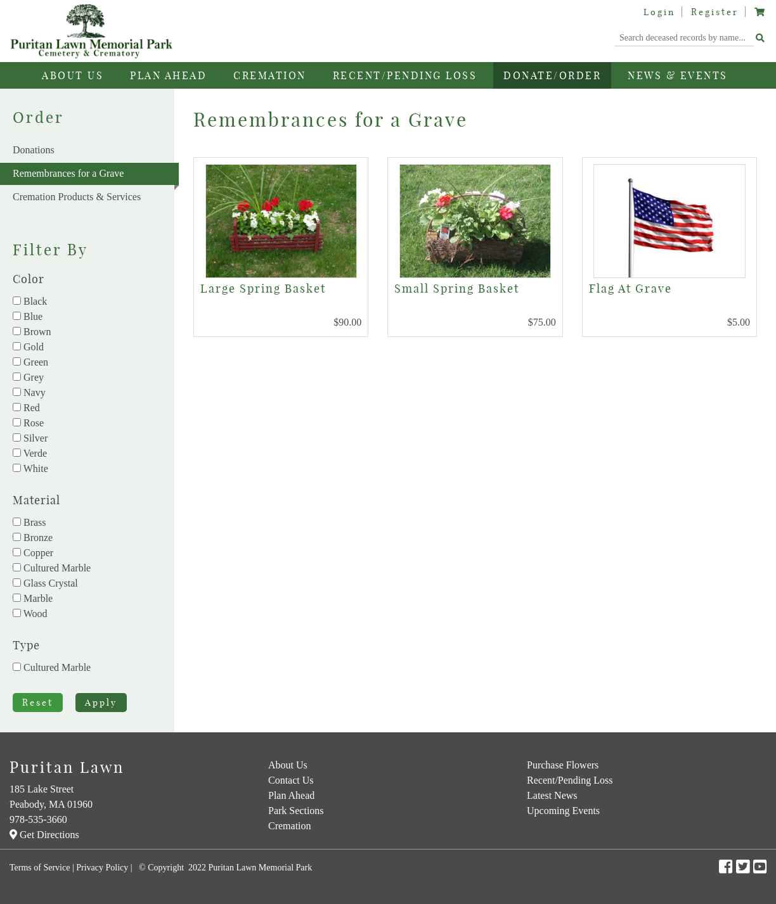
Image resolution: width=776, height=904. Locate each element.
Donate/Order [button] (552, 75)
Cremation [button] (269, 75)
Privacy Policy (102, 867)
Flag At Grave (630, 288)
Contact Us (291, 780)
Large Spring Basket (263, 288)
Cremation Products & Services (77, 196)
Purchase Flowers (562, 765)
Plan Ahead (291, 795)
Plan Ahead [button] (168, 75)
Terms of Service (40, 867)
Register (715, 12)
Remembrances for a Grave (96, 176)
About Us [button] (72, 75)
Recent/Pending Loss (405, 75)
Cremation (289, 825)
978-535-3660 (38, 819)
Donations (34, 149)
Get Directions (44, 834)
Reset (37, 702)
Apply (101, 702)
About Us (287, 765)
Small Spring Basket (456, 288)
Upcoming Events (563, 810)
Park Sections (296, 810)
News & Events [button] (678, 75)
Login (659, 12)
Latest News (552, 795)
